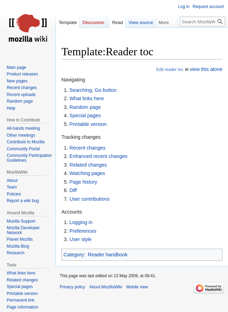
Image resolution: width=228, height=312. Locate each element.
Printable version (88, 124)
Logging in (80, 222)
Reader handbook (107, 254)
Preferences (82, 231)
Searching (80, 90)
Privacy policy (72, 287)
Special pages (85, 115)
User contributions (89, 199)
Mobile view (137, 287)
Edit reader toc (170, 69)
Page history (83, 182)
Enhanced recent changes (98, 156)
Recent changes (87, 148)
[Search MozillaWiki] (202, 21)
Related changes (88, 165)
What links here (86, 98)
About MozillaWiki (105, 287)
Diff (73, 190)
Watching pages (87, 173)
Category (74, 254)
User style (80, 239)
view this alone (206, 69)
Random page (85, 107)
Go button (106, 90)
